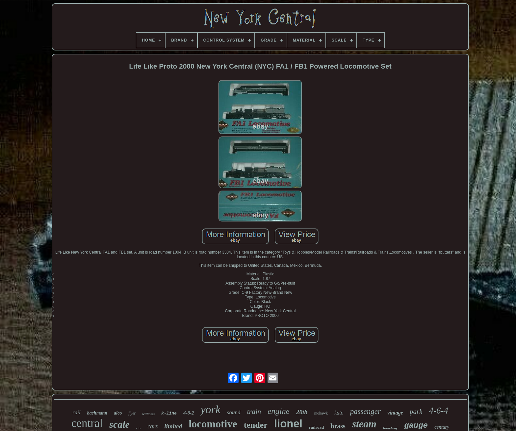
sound (234, 412)
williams (148, 414)
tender (256, 425)
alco (118, 413)
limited (173, 426)
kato (339, 413)
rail (76, 412)
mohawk (321, 413)
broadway (390, 428)
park (416, 412)
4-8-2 (188, 413)
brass (338, 426)
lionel (288, 423)
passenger (365, 411)
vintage (395, 413)
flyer (132, 413)
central (87, 423)
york (210, 409)
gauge (416, 425)
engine (279, 411)
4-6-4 (438, 411)
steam (364, 424)
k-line (169, 413)
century (441, 427)
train (254, 411)
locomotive (213, 424)
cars (152, 426)
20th (302, 412)
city (138, 428)
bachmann (97, 413)
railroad (316, 427)
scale (119, 424)
